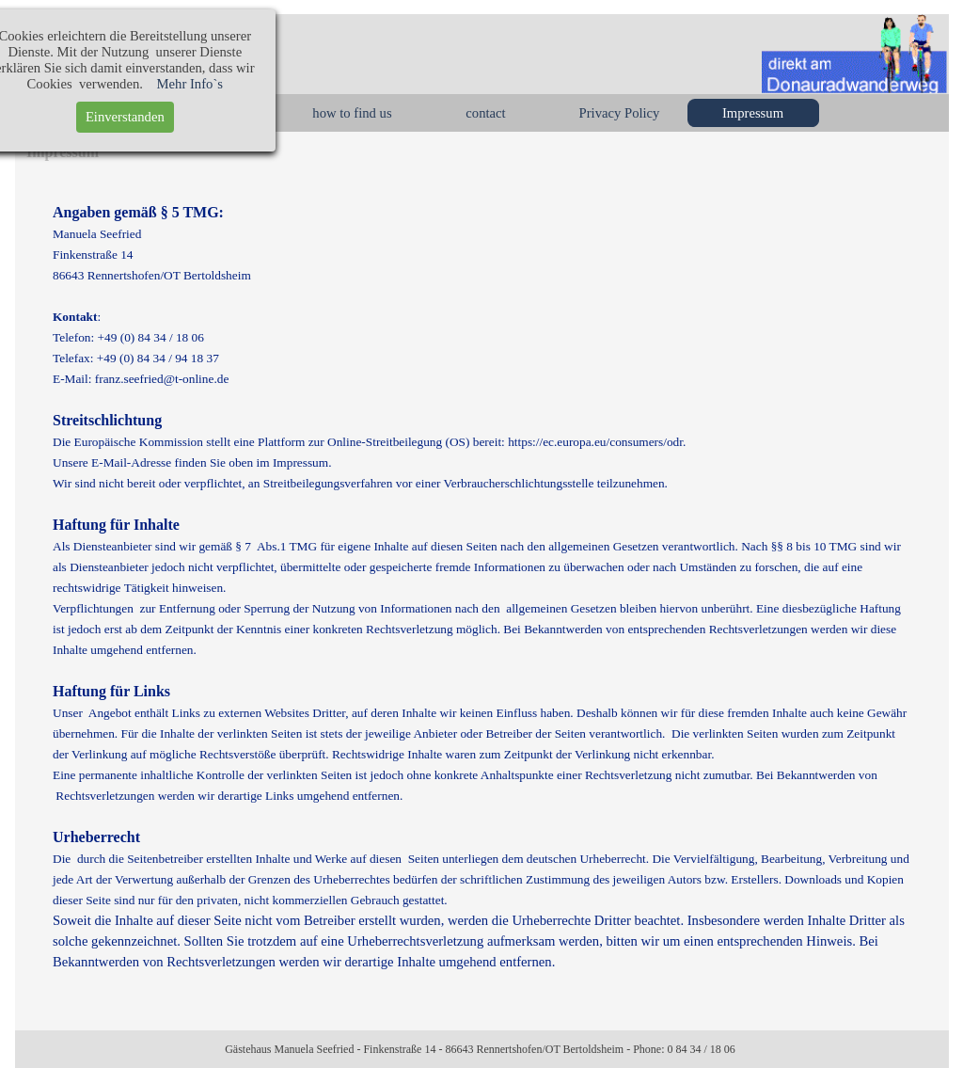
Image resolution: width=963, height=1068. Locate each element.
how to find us (351, 112)
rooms (218, 112)
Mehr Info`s (98, 83)
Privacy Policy (619, 112)
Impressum (752, 112)
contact (485, 112)
